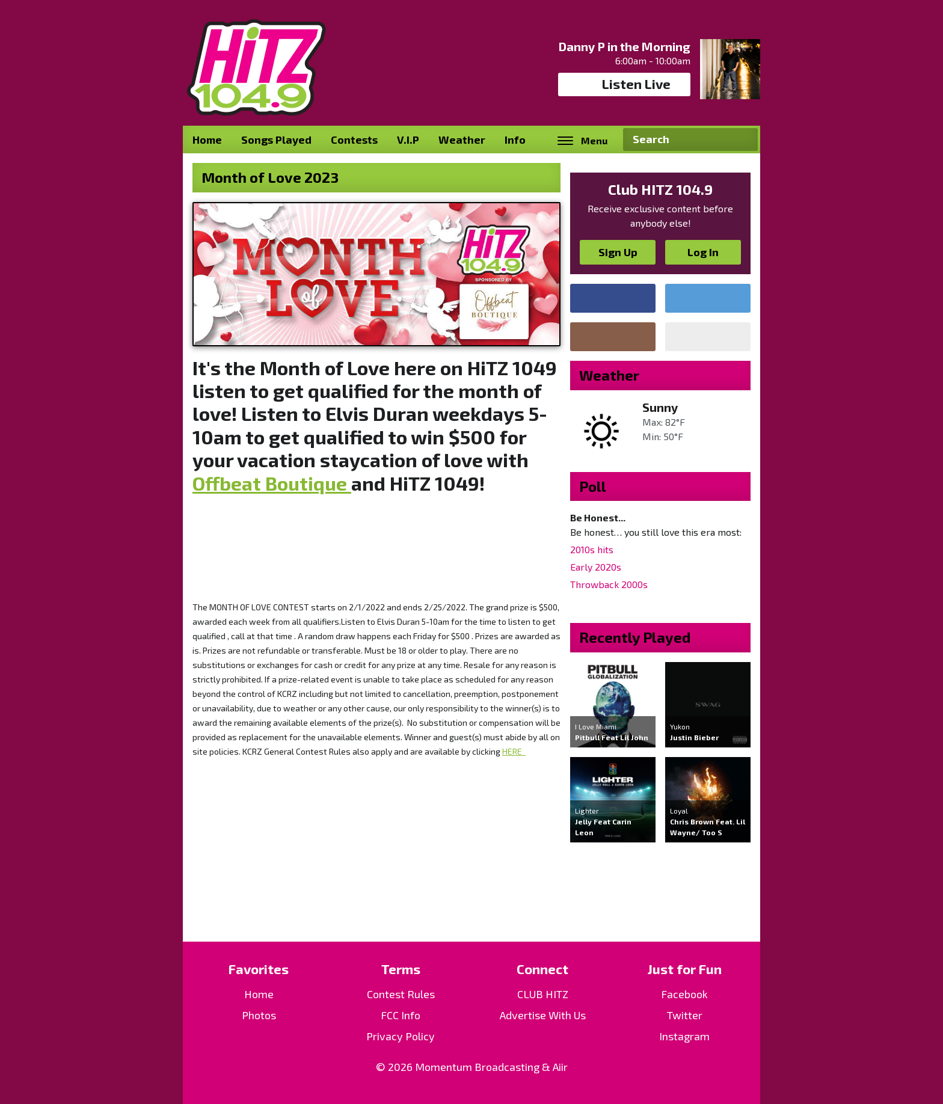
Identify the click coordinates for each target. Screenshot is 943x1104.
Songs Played (276, 139)
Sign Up (617, 252)
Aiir (560, 1066)
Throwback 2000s (609, 584)
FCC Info (400, 1015)
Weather (461, 139)
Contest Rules (401, 994)
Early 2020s (595, 566)
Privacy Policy (400, 1036)
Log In (703, 252)
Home (207, 139)
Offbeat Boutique (271, 482)
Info (515, 139)
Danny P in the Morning (624, 46)
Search (744, 139)
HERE (514, 751)
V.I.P (408, 139)
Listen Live (625, 84)
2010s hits (591, 549)
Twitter (684, 1015)
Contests (354, 139)
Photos (259, 1015)
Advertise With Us (543, 1015)
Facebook (684, 994)
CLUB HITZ (542, 994)
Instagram (684, 1036)
